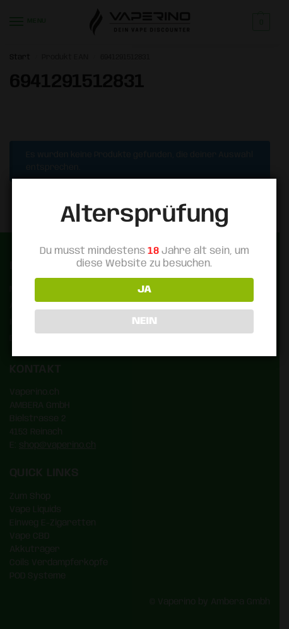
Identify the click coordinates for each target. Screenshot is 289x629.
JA (143, 289)
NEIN (143, 321)
